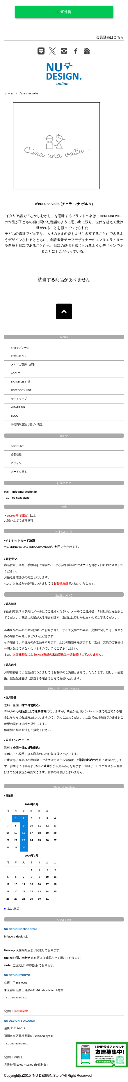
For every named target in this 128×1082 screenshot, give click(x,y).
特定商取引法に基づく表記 (26, 424)
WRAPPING (18, 407)
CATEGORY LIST (21, 390)
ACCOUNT (17, 446)
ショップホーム (20, 347)
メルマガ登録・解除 (23, 364)
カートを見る (19, 471)
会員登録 (16, 454)
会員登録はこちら (110, 37)
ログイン (16, 463)
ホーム (9, 93)
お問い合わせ (19, 356)
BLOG (14, 415)
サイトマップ (19, 398)
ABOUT (15, 373)
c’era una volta (28, 93)
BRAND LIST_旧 (20, 381)
